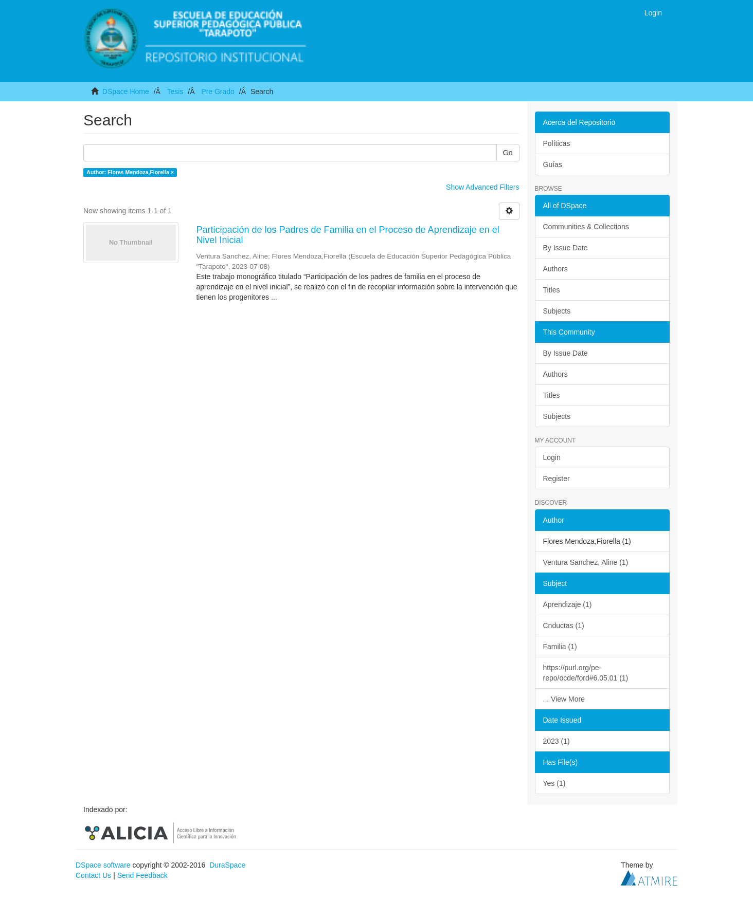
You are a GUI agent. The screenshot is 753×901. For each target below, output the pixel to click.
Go (508, 153)
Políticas (556, 143)
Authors (555, 269)
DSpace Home (125, 91)
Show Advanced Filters (482, 187)
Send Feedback (142, 875)
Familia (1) (560, 646)
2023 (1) (556, 741)
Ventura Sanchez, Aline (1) (586, 562)
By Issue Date (565, 248)
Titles (551, 290)
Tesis (175, 91)
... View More (564, 699)
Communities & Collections (586, 227)
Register (556, 478)
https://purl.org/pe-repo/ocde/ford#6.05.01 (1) (586, 673)
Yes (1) (554, 783)
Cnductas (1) (563, 625)
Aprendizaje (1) (567, 604)
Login (552, 457)
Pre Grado (218, 91)
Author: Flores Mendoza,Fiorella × (129, 172)
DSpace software (103, 865)
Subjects (557, 311)
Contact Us (93, 875)
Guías (552, 164)
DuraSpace (227, 865)
